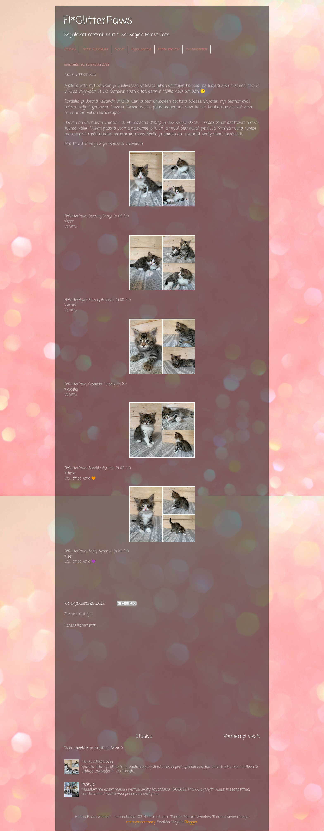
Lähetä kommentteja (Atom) (98, 748)
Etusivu (69, 49)
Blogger (191, 822)
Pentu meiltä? (168, 49)
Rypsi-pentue (141, 49)
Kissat (119, 49)
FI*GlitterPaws (97, 21)
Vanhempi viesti (242, 736)
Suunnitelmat (196, 49)
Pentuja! (89, 784)
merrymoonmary (140, 822)
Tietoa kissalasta (95, 49)
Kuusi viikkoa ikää (97, 761)
